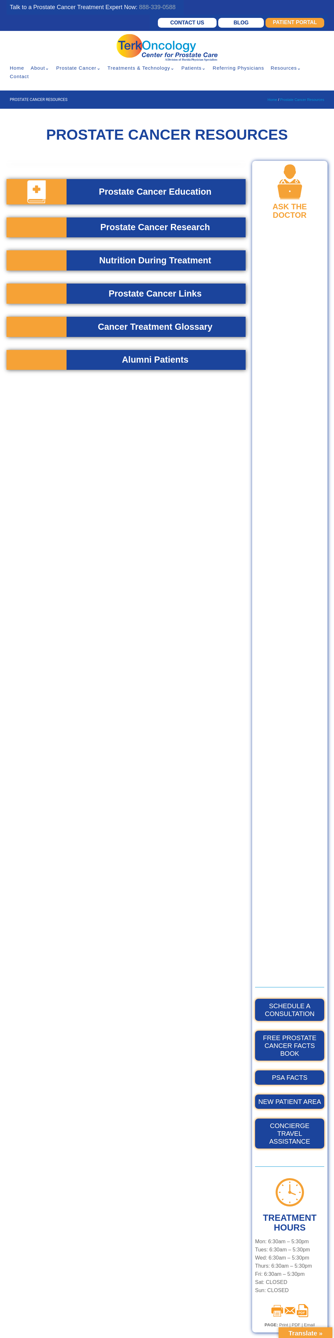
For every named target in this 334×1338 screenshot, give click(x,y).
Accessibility (155, 1323)
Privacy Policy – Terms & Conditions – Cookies (116, 1327)
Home (17, 68)
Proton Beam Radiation (126, 1243)
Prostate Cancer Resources (302, 100)
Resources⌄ (286, 68)
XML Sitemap (246, 1327)
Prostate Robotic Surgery (128, 1254)
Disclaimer (128, 1323)
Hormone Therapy (120, 1232)
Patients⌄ (193, 68)
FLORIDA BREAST (204, 1158)
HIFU (104, 1266)
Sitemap (220, 1327)
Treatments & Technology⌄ (141, 68)
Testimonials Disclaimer (184, 1327)
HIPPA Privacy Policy (94, 1323)
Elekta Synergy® (118, 1147)
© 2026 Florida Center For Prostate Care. (111, 1314)
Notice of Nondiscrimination (198, 1323)
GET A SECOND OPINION (274, 1091)
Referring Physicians (238, 68)
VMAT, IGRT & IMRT (121, 1158)
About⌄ (40, 68)
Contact (19, 76)
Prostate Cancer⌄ (78, 68)
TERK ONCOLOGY (204, 1147)
